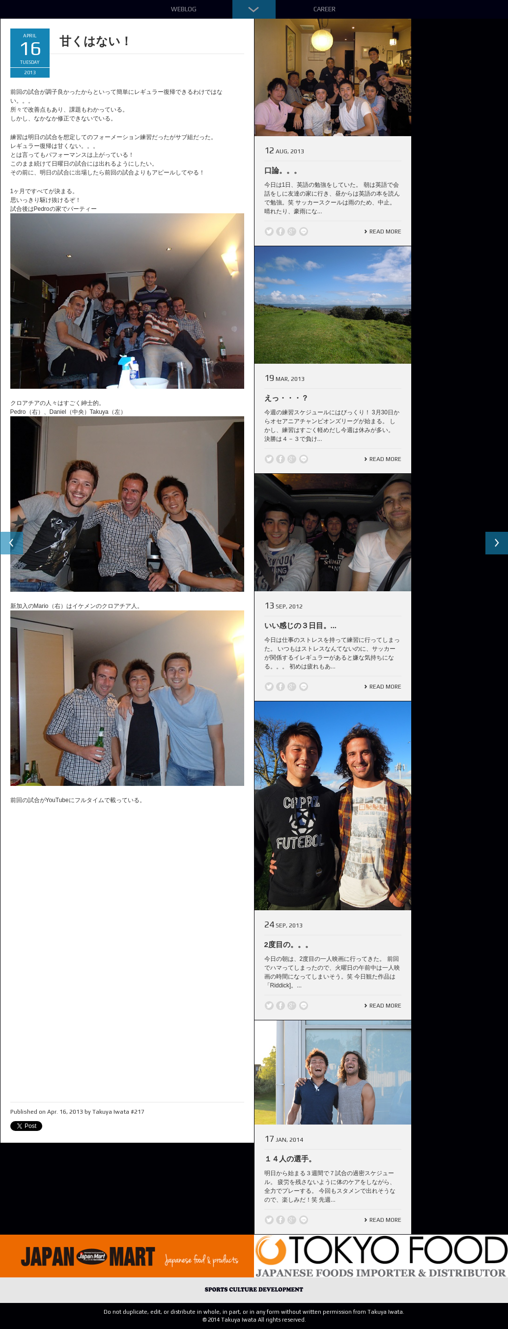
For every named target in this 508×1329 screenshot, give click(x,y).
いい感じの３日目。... (300, 625)
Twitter (269, 231)
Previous (12, 543)
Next (496, 543)
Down (254, 9)
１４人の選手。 (290, 1159)
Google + (291, 231)
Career (324, 9)
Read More (385, 231)
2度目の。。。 (288, 944)
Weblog (184, 9)
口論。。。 (282, 170)
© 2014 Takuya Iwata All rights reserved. (254, 1320)
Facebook (280, 231)
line (303, 231)
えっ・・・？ (286, 398)
